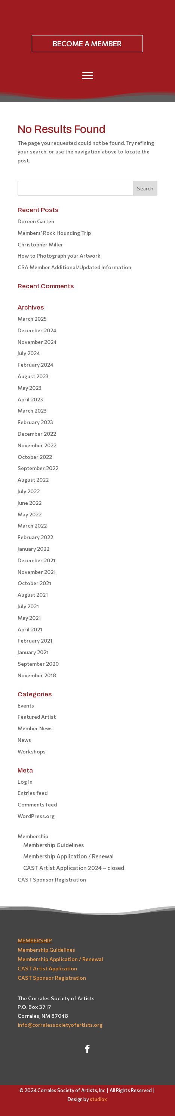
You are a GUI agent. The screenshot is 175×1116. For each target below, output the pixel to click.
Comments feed (37, 804)
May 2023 (30, 388)
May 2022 (30, 514)
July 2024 (29, 353)
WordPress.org (36, 816)
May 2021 (29, 618)
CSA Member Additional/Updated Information (74, 267)
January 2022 (33, 548)
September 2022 (38, 468)
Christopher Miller (40, 244)
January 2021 (33, 652)
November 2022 (37, 445)
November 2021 (37, 572)
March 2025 (32, 318)
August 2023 (33, 376)
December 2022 (37, 433)
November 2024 (37, 342)
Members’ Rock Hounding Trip (54, 233)
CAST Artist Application (47, 968)
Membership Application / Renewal (68, 856)
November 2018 (37, 675)
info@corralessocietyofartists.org (60, 1025)
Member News (35, 728)
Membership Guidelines (53, 845)
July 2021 (28, 606)
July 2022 (29, 491)
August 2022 (33, 479)
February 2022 (35, 537)
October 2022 (35, 457)
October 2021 (34, 583)
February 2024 (35, 364)
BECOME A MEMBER (87, 43)
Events (26, 705)
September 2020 (38, 663)
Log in (25, 781)
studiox (98, 1099)
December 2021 (36, 560)
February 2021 (35, 640)
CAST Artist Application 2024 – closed (73, 867)
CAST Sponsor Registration (52, 879)
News (24, 740)
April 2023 (30, 399)
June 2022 (30, 503)
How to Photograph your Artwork (59, 255)
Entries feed (32, 793)
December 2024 (37, 330)
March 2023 (32, 410)
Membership (33, 836)
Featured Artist (37, 717)
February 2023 (35, 422)
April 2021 (30, 629)
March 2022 (32, 525)
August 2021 (33, 594)
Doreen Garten (36, 221)
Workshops (32, 751)
